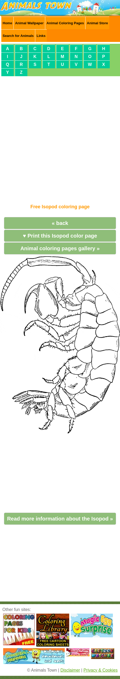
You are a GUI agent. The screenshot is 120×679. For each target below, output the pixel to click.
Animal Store (97, 23)
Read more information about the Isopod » (60, 519)
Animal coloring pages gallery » (59, 248)
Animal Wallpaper (29, 23)
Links (41, 36)
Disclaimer (70, 670)
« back (60, 223)
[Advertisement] (59, 138)
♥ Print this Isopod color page (60, 236)
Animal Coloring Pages (65, 23)
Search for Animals (18, 36)
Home (7, 23)
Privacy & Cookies (100, 670)
